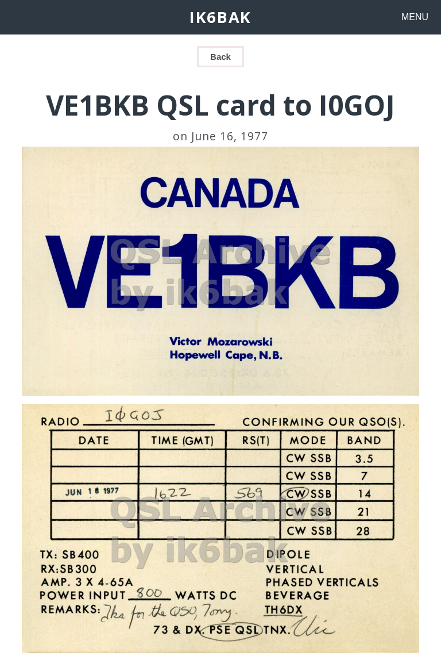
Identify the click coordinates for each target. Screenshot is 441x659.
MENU (414, 17)
